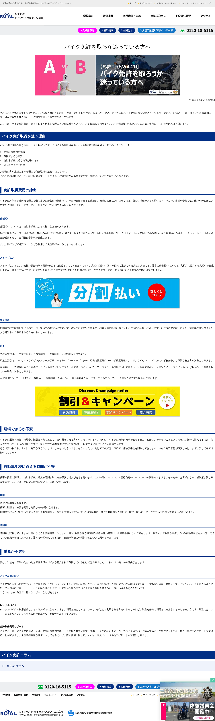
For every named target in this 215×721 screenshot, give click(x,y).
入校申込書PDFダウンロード (157, 30)
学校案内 (88, 16)
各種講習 (36, 694)
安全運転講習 (183, 16)
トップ (133, 3)
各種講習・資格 (132, 16)
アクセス (205, 16)
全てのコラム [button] (12, 665)
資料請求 (108, 30)
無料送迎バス (158, 16)
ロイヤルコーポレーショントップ (195, 3)
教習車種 (108, 16)
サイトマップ (146, 3)
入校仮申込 (88, 30)
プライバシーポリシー (166, 3)
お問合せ (127, 30)
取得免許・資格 (21, 694)
